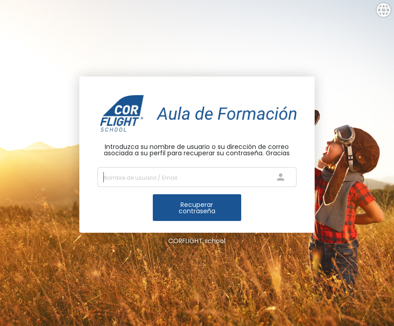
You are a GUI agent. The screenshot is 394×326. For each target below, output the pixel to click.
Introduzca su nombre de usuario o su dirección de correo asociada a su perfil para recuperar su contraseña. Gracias (197, 150)
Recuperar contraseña (197, 208)
